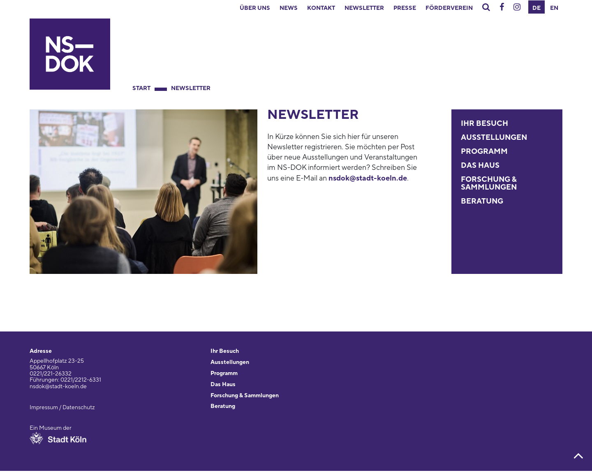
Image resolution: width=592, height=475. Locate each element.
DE (536, 8)
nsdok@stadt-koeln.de (367, 178)
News (289, 8)
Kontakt (321, 8)
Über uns (255, 8)
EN (554, 8)
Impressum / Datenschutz (62, 407)
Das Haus (480, 165)
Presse (404, 8)
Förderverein (449, 8)
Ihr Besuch (484, 123)
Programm (484, 151)
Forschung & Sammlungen (489, 183)
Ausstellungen (494, 137)
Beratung (482, 201)
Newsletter (364, 8)
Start (141, 88)
